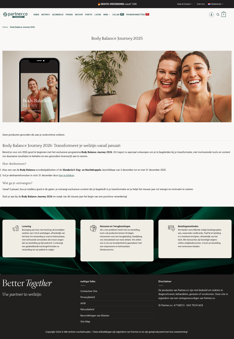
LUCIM (98, 14)
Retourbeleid (87, 309)
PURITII (88, 14)
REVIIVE (79, 14)
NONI (106, 14)
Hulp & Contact (185, 4)
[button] (211, 14)
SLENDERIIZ (57, 14)
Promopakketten (135, 14)
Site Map (85, 321)
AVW (83, 303)
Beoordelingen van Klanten (94, 315)
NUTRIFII (45, 14)
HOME (36, 14)
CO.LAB (115, 14)
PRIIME (69, 14)
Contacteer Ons (88, 291)
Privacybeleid (87, 297)
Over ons (201, 4)
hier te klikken (66, 175)
